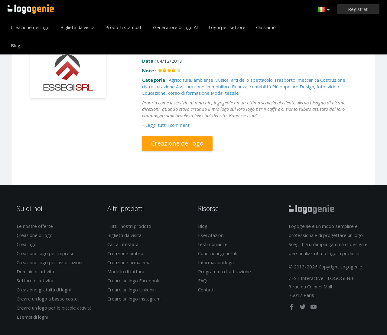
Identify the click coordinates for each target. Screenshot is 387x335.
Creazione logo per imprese (46, 253)
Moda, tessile (225, 93)
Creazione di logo (35, 235)
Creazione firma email (129, 262)
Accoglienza (31, 9)
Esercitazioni (211, 235)
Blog (15, 45)
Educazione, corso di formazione (176, 93)
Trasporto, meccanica (296, 80)
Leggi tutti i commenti (167, 125)
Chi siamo (266, 27)
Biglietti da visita (77, 27)
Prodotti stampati (123, 27)
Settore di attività (35, 281)
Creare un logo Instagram (134, 299)
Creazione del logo (30, 27)
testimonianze (213, 244)
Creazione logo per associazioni (49, 262)
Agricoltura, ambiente (191, 80)
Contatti (206, 290)
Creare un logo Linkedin (131, 290)
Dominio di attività (35, 271)
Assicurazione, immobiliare (203, 87)
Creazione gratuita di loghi (44, 290)
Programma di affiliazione (224, 271)
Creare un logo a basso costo (47, 299)
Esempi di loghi (32, 317)
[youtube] (314, 308)
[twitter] (303, 308)
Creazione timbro (125, 253)
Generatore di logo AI (175, 27)
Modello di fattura (125, 271)
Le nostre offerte (35, 226)
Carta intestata (122, 244)
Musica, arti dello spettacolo (243, 80)
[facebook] (292, 308)
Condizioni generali (217, 253)
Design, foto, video (319, 87)
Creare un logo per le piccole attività (54, 308)
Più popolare (285, 87)
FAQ (202, 281)
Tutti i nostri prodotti (129, 226)
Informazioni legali (217, 262)
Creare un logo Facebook (133, 281)
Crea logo (27, 244)
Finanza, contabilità (251, 87)
